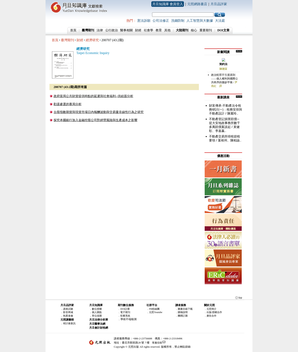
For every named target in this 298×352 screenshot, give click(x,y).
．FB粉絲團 (153, 308)
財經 (138, 30)
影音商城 (68, 312)
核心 (194, 30)
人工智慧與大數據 (199, 20)
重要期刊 (205, 30)
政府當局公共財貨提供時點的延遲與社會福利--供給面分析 (93, 96)
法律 (100, 30)
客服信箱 (157, 342)
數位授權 (97, 308)
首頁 (73, 30)
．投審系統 (124, 315)
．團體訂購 (181, 315)
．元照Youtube (154, 312)
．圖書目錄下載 (184, 308)
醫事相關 (126, 30)
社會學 (148, 30)
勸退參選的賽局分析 (68, 104)
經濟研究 (92, 40)
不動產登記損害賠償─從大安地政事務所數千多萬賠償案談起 (224, 123)
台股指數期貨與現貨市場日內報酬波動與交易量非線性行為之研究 (99, 112)
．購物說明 (181, 312)
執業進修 (68, 315)
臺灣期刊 (67, 40)
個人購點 (97, 312)
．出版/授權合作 (213, 312)
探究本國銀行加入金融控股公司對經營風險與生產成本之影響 (95, 120)
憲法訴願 (143, 20)
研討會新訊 (69, 323)
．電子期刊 (124, 312)
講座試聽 (68, 308)
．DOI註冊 (124, 308)
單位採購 (97, 315)
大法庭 (220, 20)
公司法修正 (161, 20)
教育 (159, 30)
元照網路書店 (197, 4)
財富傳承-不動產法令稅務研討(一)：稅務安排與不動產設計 (225, 109)
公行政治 (111, 30)
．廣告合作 (210, 315)
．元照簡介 (210, 308)
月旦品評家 (218, 4)
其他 (167, 30)
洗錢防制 (177, 20)
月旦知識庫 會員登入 (167, 4)
